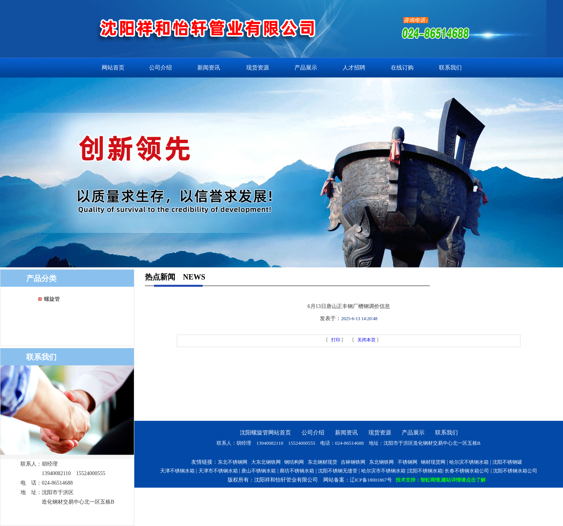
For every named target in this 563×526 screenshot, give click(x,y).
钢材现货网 (433, 462)
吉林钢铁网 (353, 462)
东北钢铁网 (381, 462)
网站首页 (113, 68)
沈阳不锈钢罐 (507, 462)
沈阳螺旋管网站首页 (265, 433)
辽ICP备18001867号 (371, 480)
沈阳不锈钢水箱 (425, 471)
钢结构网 (294, 462)
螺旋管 (52, 299)
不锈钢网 (407, 462)
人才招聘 (354, 68)
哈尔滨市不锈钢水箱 (383, 471)
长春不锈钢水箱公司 (467, 471)
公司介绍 (160, 68)
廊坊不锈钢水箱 (297, 471)
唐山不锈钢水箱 (258, 471)
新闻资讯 (208, 68)
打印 (335, 340)
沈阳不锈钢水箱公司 (515, 471)
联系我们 (450, 68)
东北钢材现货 (322, 462)
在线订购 (402, 68)
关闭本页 (366, 340)
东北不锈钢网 (232, 462)
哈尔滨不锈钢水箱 (469, 462)
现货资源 (257, 68)
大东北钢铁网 (266, 462)
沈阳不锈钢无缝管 (337, 471)
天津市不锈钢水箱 (218, 471)
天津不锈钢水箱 (177, 471)
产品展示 (305, 68)
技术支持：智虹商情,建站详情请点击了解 (441, 480)
